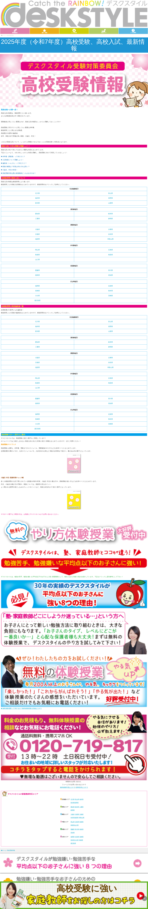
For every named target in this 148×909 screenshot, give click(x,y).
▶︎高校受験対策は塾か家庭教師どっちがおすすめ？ (18, 173)
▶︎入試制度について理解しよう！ (12, 160)
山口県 (37, 259)
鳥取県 (110, 255)
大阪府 (37, 229)
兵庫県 (110, 229)
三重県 (37, 218)
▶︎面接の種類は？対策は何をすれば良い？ (15, 166)
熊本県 (110, 291)
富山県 (110, 193)
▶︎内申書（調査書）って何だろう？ (13, 156)
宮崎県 (110, 295)
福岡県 (37, 286)
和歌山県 (111, 239)
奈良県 (110, 234)
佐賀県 (110, 286)
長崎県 (37, 291)
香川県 (110, 270)
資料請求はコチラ (82, 787)
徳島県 (37, 275)
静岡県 (110, 218)
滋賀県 (37, 239)
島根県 (37, 255)
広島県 (110, 250)
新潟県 (37, 203)
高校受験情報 (11, 850)
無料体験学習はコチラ (67, 787)
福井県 (37, 198)
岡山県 (37, 250)
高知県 (110, 275)
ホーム (3, 35)
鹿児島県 (37, 300)
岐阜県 (110, 213)
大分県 (37, 295)
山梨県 (110, 203)
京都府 (37, 234)
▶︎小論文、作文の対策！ (9, 170)
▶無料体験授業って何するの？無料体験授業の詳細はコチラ (21, 708)
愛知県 (37, 213)
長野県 (110, 198)
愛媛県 (37, 270)
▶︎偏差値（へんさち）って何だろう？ (14, 163)
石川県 (37, 193)
